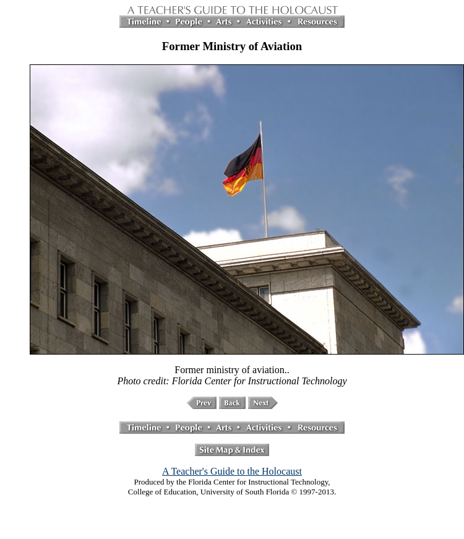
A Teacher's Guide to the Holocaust (232, 471)
